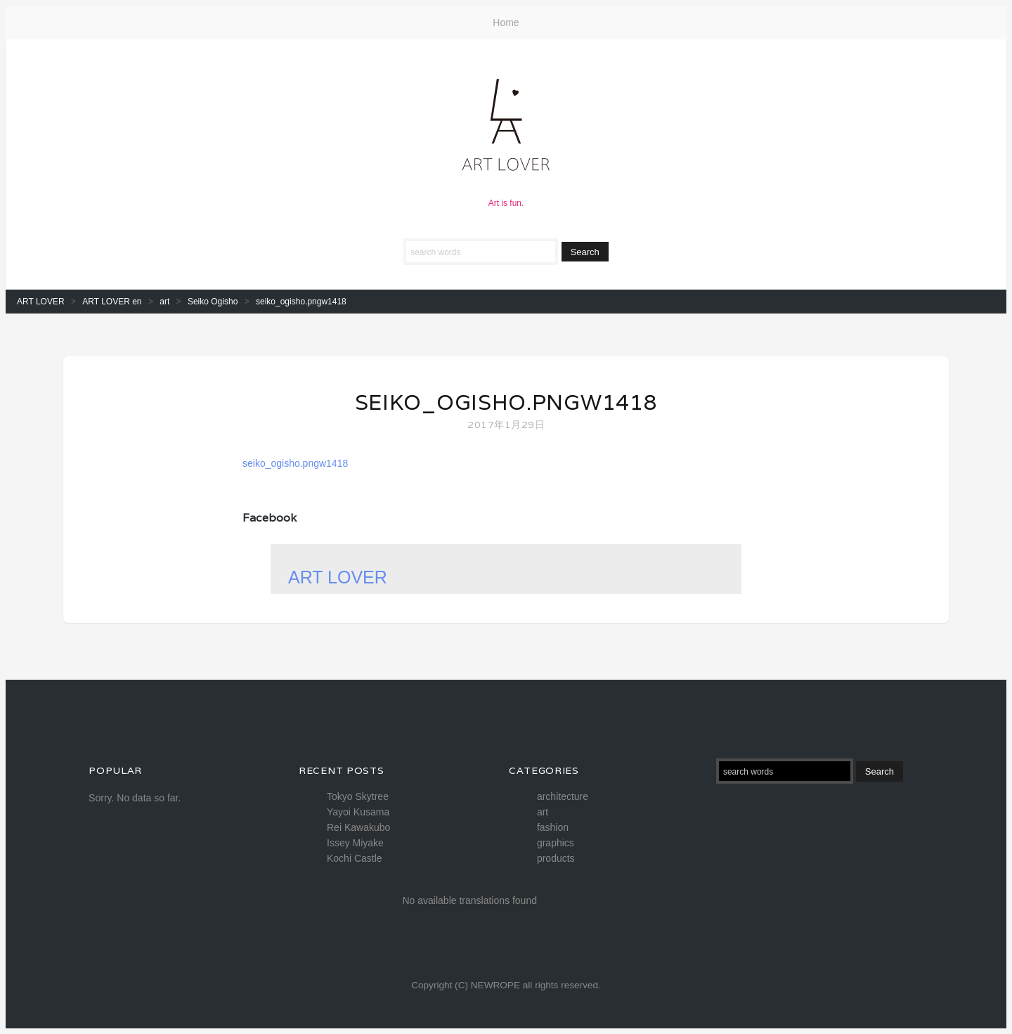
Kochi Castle (354, 858)
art (542, 811)
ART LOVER (337, 577)
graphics (555, 842)
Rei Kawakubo (358, 827)
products (556, 858)
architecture (562, 796)
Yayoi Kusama (358, 811)
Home (506, 22)
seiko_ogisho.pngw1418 (506, 402)
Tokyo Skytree (358, 796)
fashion (553, 827)
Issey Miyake (355, 842)
